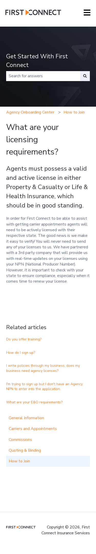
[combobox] (43, 76)
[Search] (85, 76)
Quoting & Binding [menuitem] (25, 450)
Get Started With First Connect (37, 60)
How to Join (74, 112)
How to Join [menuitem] (19, 461)
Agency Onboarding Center (30, 112)
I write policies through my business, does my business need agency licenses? (43, 368)
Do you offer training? (23, 339)
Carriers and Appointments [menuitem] (33, 428)
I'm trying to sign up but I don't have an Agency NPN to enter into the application (44, 387)
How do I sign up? (20, 352)
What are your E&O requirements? (34, 402)
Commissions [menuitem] (20, 439)
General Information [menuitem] (26, 418)
